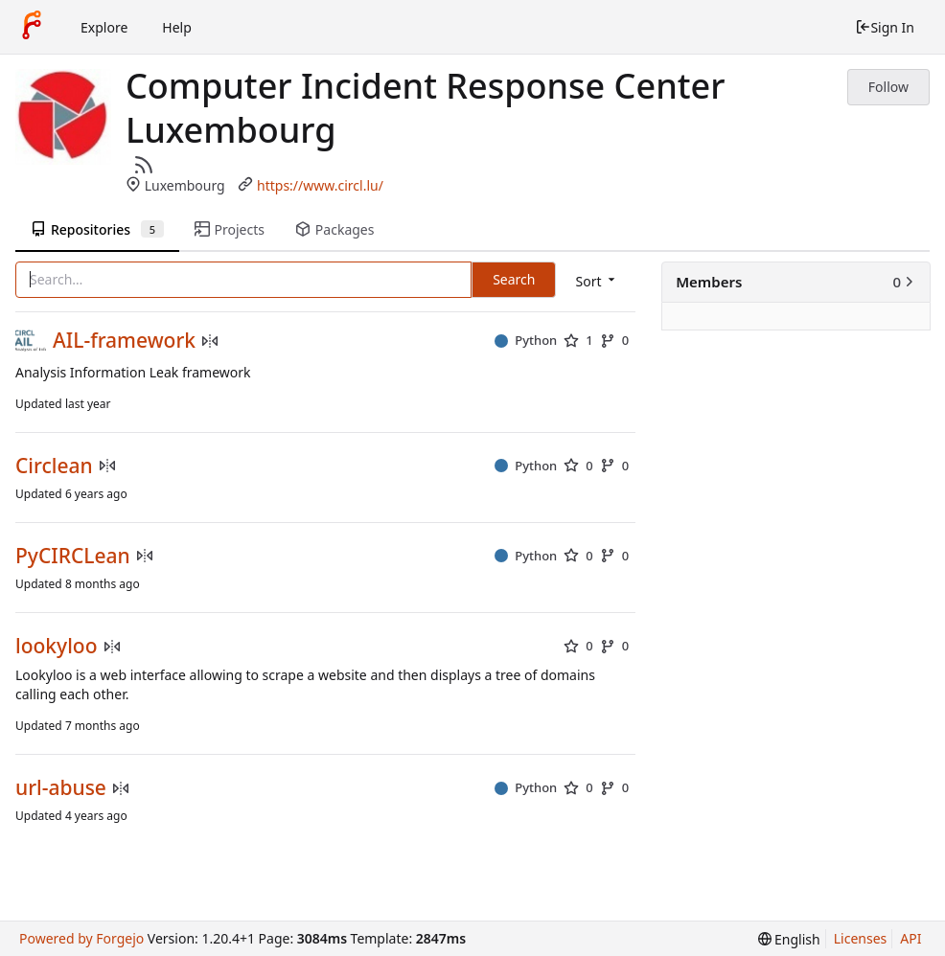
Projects (230, 229)
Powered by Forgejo (81, 938)
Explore (104, 27)
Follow (888, 87)
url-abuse (60, 788)
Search (514, 279)
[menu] (597, 281)
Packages (334, 229)
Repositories (97, 229)
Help (177, 27)
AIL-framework (124, 340)
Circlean (54, 466)
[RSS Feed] (143, 164)
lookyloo (56, 646)
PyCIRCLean (72, 556)
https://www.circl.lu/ (320, 185)
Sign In (884, 27)
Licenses (860, 938)
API (910, 938)
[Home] (31, 27)
